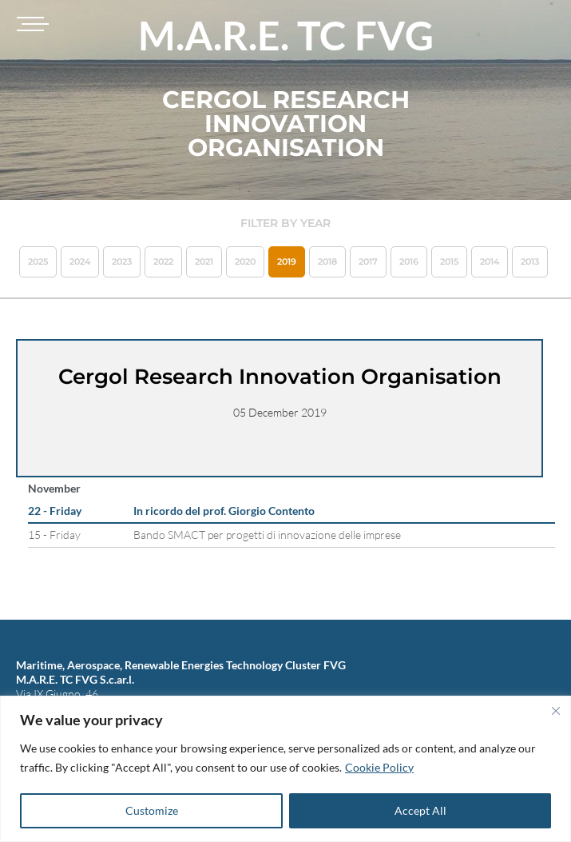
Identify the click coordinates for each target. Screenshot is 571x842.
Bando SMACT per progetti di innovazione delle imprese (267, 534)
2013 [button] (530, 261)
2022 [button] (163, 261)
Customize (151, 810)
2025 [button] (38, 261)
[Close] (556, 711)
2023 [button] (122, 261)
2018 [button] (327, 261)
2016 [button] (408, 261)
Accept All (420, 810)
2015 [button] (449, 261)
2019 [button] (286, 261)
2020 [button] (245, 261)
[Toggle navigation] (30, 24)
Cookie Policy (379, 767)
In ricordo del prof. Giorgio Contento (224, 510)
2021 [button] (204, 261)
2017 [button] (368, 261)
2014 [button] (489, 261)
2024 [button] (79, 261)
